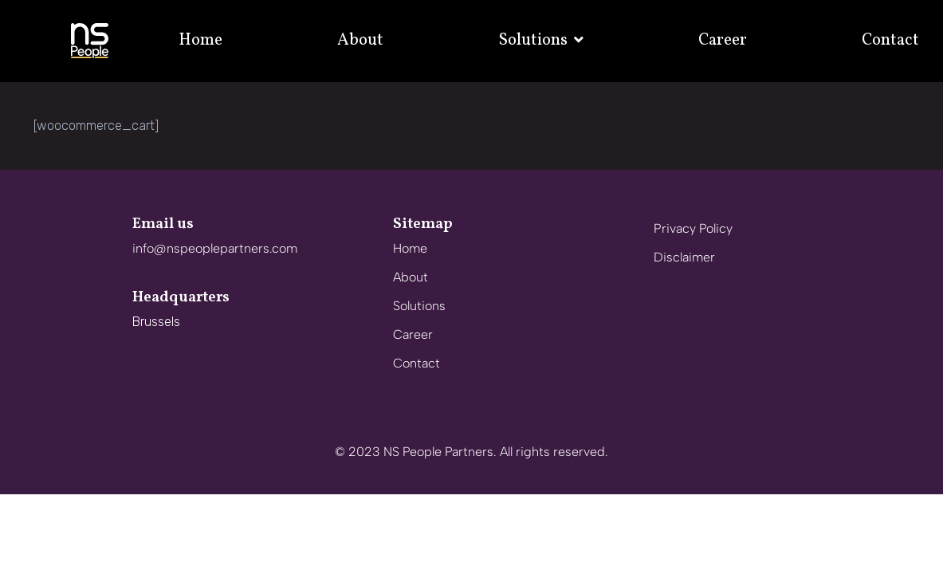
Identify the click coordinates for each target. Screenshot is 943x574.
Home (200, 40)
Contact (890, 40)
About (360, 40)
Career (722, 40)
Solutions (540, 40)
